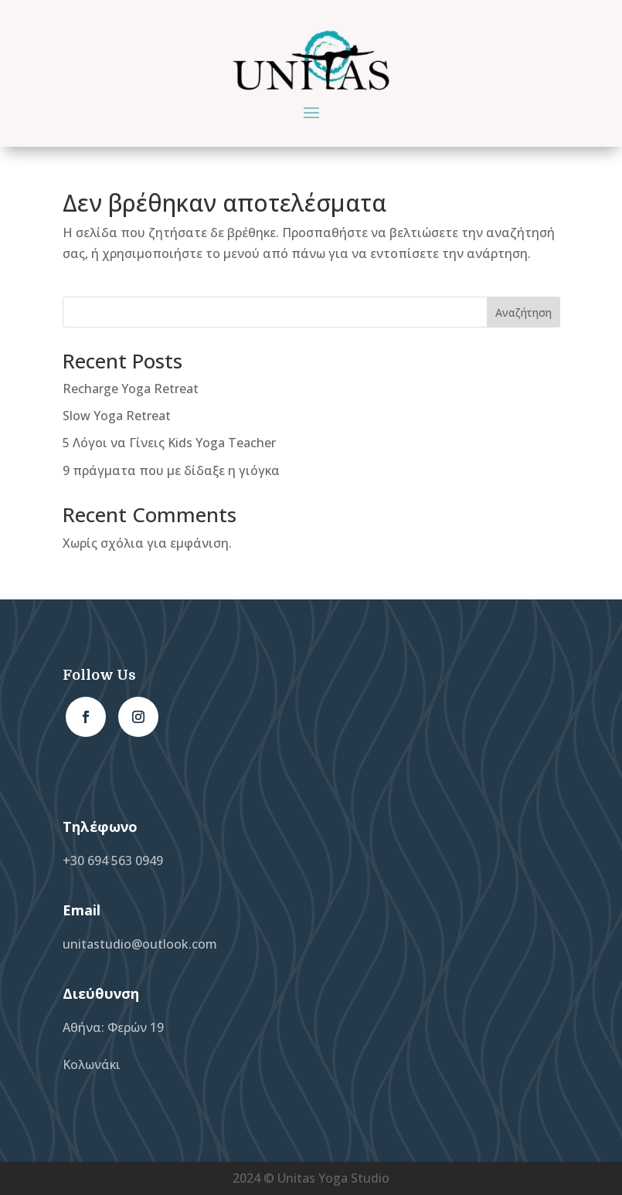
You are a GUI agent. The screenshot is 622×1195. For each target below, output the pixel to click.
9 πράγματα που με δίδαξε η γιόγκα (171, 470)
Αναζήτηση (523, 312)
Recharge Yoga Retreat (131, 388)
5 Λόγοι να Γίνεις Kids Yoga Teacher (169, 442)
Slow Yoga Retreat (117, 415)
